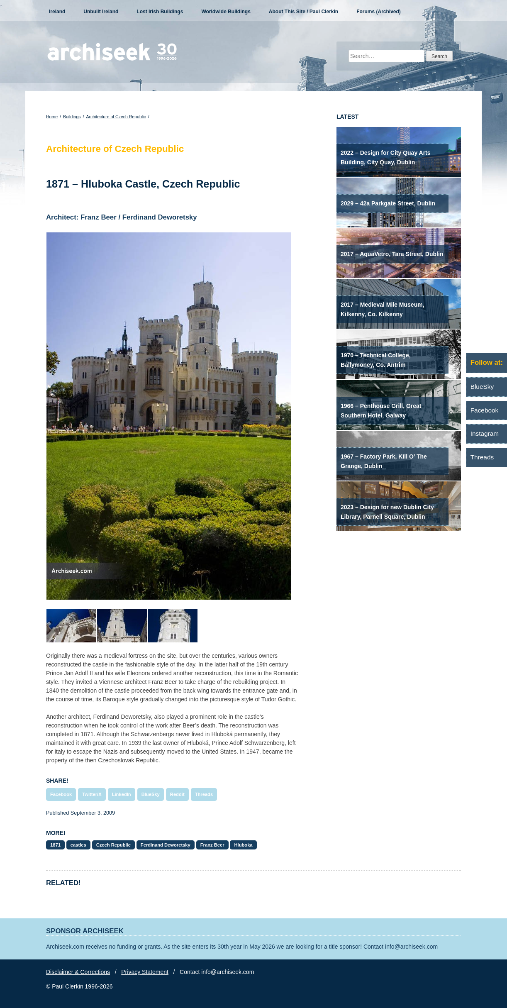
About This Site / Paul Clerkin (303, 12)
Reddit (177, 794)
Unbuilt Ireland (100, 12)
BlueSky (150, 794)
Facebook (61, 794)
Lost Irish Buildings (159, 12)
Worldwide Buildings (225, 12)
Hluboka (243, 844)
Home (52, 116)
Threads (204, 794)
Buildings (72, 116)
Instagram (484, 433)
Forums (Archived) (378, 12)
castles (78, 844)
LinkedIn (121, 794)
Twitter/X (91, 794)
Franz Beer (212, 844)
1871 (55, 844)
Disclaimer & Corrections (78, 972)
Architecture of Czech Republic (116, 116)
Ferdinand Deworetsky (165, 844)
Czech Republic (113, 844)
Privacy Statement (144, 972)
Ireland (57, 12)
